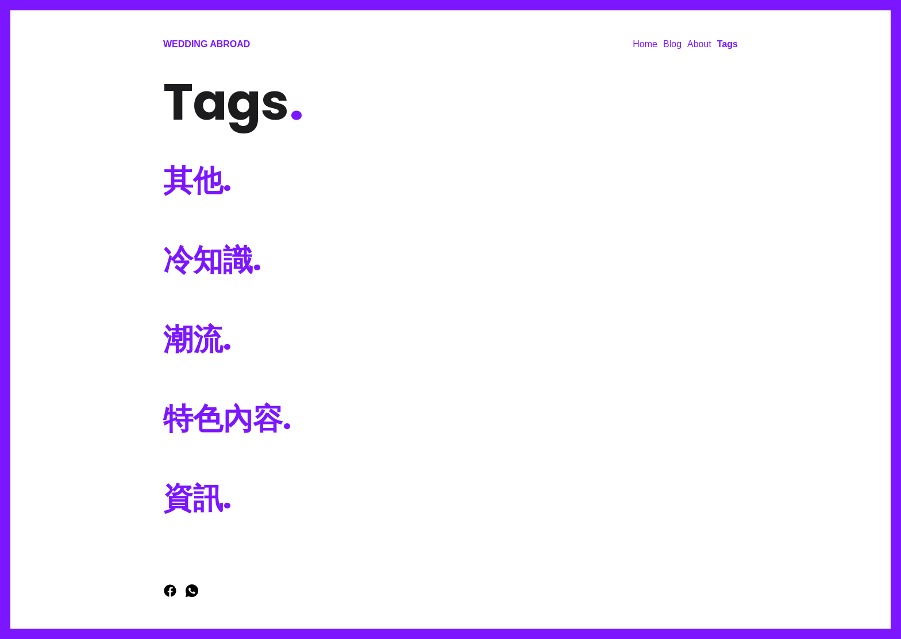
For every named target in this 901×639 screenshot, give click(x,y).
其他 (197, 180)
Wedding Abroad (206, 44)
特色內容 (227, 418)
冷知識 (212, 260)
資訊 (197, 498)
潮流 (197, 339)
